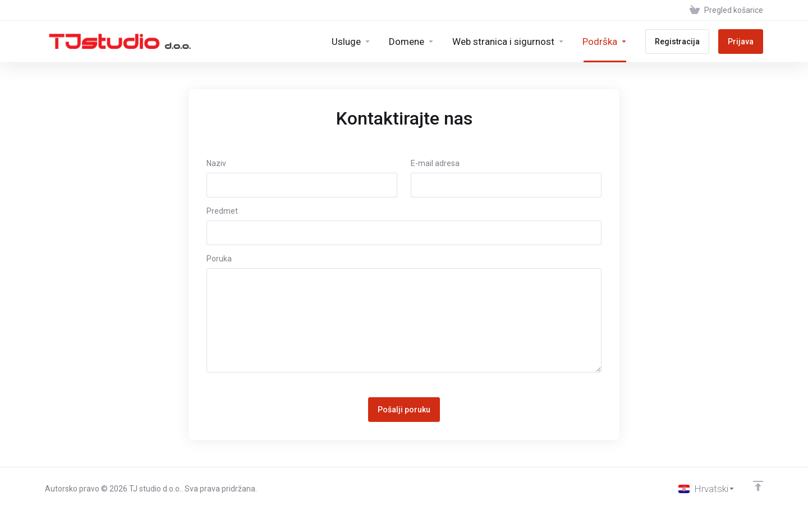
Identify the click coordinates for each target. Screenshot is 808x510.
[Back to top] (758, 485)
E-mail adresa (435, 163)
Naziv (216, 163)
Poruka (219, 258)
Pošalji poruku (404, 409)
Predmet (222, 210)
